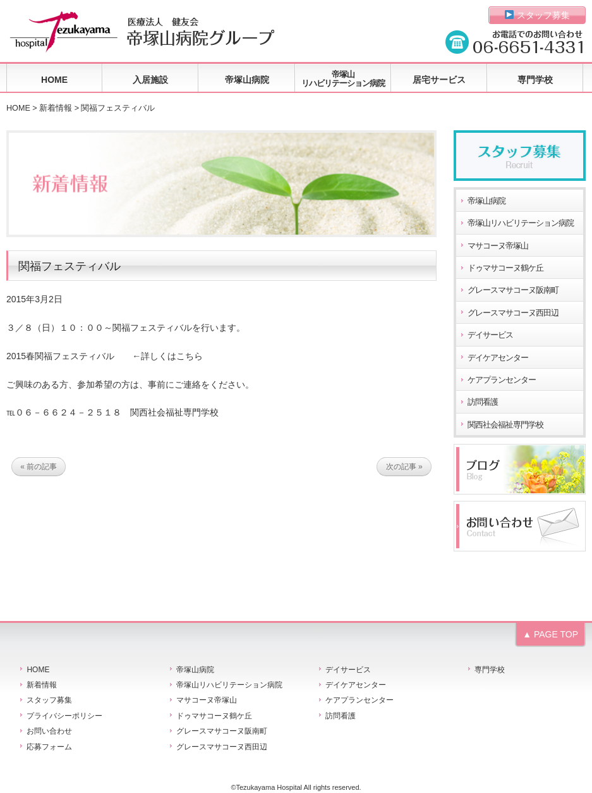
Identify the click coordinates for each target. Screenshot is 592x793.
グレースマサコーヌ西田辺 (513, 313)
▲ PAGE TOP (550, 634)
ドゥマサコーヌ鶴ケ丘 (505, 268)
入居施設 (150, 80)
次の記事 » (404, 466)
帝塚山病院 (247, 80)
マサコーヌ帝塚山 (498, 246)
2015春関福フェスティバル (60, 356)
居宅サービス (439, 80)
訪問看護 (483, 402)
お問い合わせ (49, 731)
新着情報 (55, 108)
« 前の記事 (38, 466)
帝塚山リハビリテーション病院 (343, 79)
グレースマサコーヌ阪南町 (513, 290)
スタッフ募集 (537, 15)
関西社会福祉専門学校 (505, 425)
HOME (54, 80)
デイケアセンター (498, 357)
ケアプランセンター (502, 380)
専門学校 (535, 80)
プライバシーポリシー (64, 715)
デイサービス (490, 335)
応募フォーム (49, 746)
